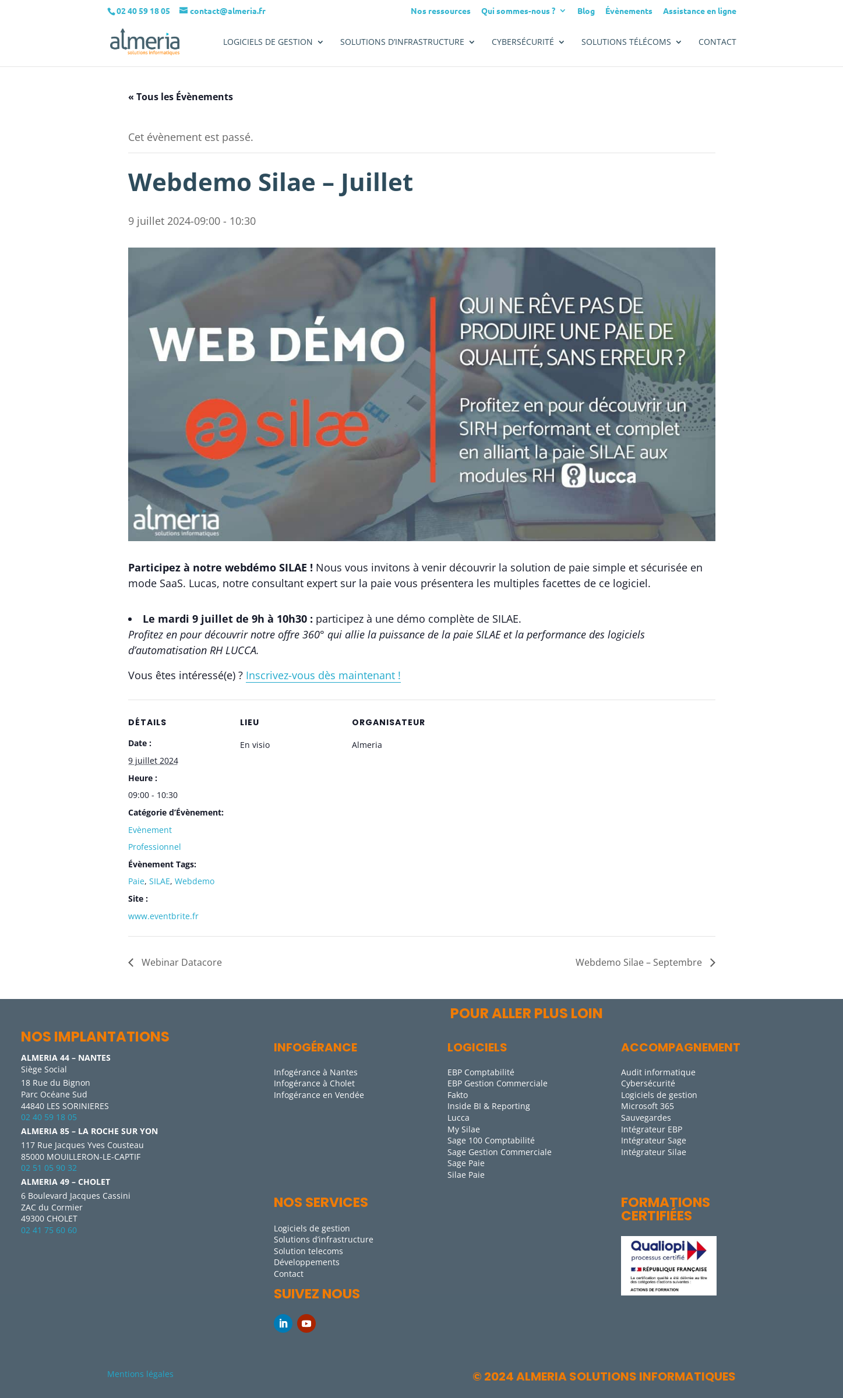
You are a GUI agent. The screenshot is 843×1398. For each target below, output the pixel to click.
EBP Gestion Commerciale (497, 1083)
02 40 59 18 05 (49, 1116)
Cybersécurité (523, 42)
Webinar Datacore (180, 962)
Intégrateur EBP (651, 1129)
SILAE (159, 881)
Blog (586, 11)
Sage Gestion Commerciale (499, 1151)
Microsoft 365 (647, 1105)
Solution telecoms (308, 1250)
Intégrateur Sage (653, 1140)
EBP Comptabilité (480, 1072)
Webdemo (194, 881)
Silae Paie (466, 1174)
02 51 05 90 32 (49, 1167)
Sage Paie (466, 1162)
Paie (136, 881)
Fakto (457, 1094)
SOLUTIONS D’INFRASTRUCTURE (402, 42)
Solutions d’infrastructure (323, 1239)
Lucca (458, 1117)
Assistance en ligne (699, 11)
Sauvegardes (646, 1117)
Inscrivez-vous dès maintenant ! (323, 675)
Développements (307, 1262)
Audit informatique (658, 1072)
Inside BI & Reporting (488, 1105)
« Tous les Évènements (180, 96)
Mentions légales (140, 1373)
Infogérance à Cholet (314, 1083)
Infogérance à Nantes (316, 1072)
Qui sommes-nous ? (518, 11)
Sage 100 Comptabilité (491, 1140)
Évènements (628, 11)
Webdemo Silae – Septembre (640, 962)
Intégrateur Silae (653, 1151)
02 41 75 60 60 (49, 1229)
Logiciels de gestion (659, 1094)
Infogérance (315, 1047)
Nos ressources (441, 11)
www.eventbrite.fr (163, 916)
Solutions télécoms (626, 42)
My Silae (463, 1129)
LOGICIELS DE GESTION (268, 42)
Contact (717, 42)
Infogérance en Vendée (319, 1094)
